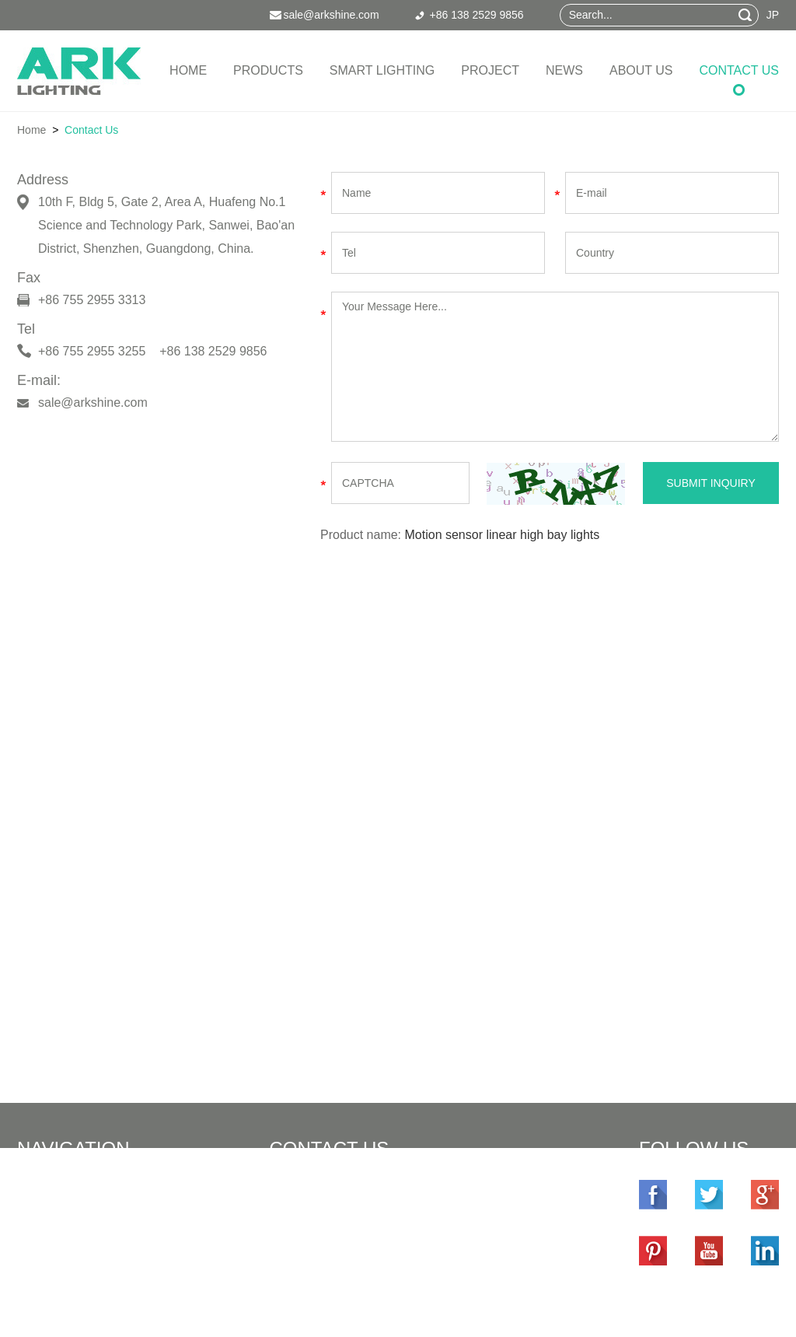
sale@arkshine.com (93, 402)
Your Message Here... (555, 367)
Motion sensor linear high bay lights (502, 534)
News (564, 70)
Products (268, 70)
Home (188, 70)
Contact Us (739, 70)
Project (490, 70)
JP (772, 15)
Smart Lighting (382, 70)
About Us (641, 70)
